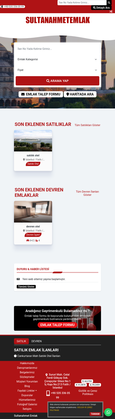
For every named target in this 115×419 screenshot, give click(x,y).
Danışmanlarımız (27, 367)
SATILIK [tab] (21, 341)
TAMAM (95, 414)
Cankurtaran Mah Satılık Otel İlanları (37, 356)
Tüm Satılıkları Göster (87, 125)
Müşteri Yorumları (27, 381)
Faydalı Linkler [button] (26, 390)
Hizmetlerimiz (27, 399)
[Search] (109, 2)
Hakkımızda (27, 363)
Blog (27, 386)
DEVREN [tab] (37, 341)
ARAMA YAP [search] (57, 81)
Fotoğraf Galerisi (27, 404)
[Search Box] (82, 2)
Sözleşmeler (27, 377)
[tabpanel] (57, 353)
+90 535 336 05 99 (12, 6)
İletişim (27, 409)
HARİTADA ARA (80, 94)
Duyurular (27, 395)
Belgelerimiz (27, 372)
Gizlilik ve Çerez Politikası (87, 392)
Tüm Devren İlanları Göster (87, 193)
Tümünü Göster (26, 286)
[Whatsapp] (108, 412)
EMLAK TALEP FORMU (40, 94)
